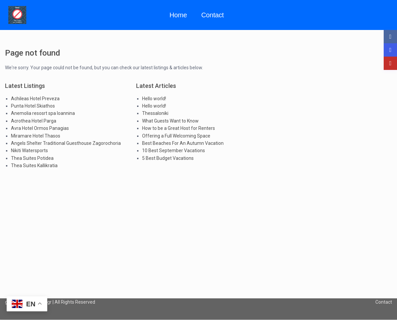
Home (178, 15)
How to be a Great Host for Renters (178, 128)
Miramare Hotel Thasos (35, 136)
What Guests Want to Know (170, 121)
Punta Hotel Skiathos (33, 106)
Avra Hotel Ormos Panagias (40, 128)
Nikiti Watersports (29, 150)
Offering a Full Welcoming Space (176, 136)
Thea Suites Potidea (32, 158)
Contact (212, 15)
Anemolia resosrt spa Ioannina (43, 113)
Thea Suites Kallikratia (34, 165)
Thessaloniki (155, 113)
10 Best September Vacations (173, 150)
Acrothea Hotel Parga (33, 121)
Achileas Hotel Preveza (35, 98)
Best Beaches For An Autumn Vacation (183, 143)
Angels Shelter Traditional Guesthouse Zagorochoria (66, 143)
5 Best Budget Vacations (168, 158)
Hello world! (154, 98)
